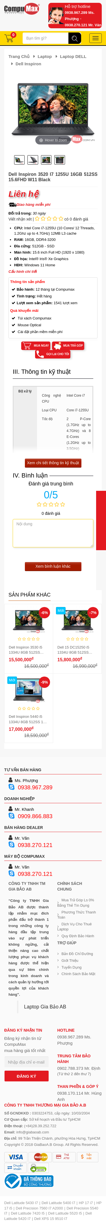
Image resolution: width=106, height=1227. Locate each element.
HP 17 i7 (86, 1203)
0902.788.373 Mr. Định (78, 1068)
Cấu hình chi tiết (22, 271)
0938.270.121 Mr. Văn (83, 25)
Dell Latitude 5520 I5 (65, 1213)
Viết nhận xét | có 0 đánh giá (48, 219)
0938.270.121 (35, 845)
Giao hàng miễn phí (33, 204)
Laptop (45, 56)
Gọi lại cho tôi (57, 354)
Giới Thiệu (70, 960)
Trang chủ (18, 56)
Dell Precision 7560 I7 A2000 (39, 1208)
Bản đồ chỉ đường (77, 954)
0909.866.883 (35, 816)
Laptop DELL (73, 56)
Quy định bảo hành (78, 936)
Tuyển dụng (72, 967)
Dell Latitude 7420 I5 (27, 1213)
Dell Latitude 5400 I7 (58, 1203)
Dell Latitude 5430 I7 (21, 1203)
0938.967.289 (35, 787)
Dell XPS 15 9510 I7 (50, 1219)
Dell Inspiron (28, 63)
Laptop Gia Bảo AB (45, 1007)
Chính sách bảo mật (79, 974)
